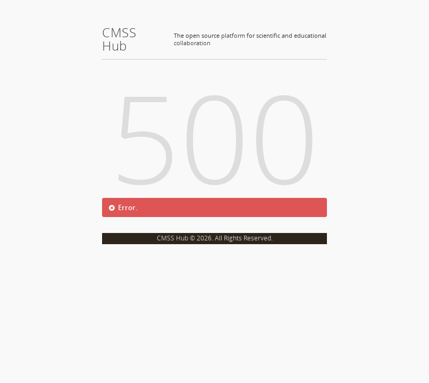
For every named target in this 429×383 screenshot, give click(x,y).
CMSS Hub (172, 238)
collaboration (192, 43)
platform (233, 35)
